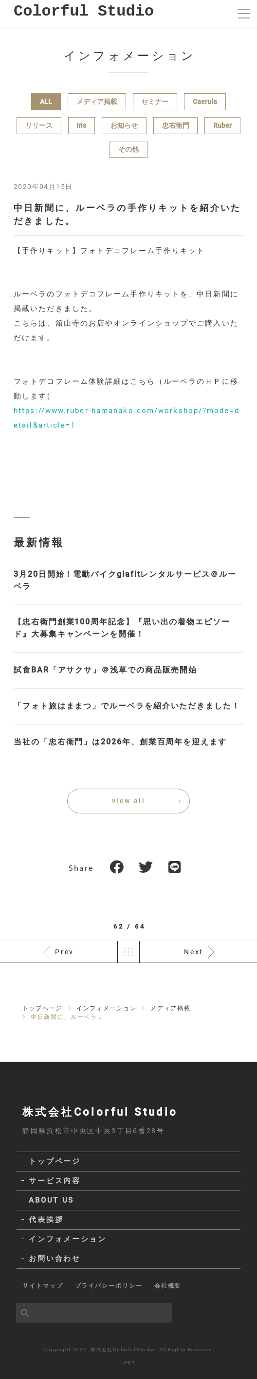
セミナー (154, 101)
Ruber (222, 125)
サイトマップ (42, 1285)
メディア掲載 (96, 101)
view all (128, 801)
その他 (128, 149)
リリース (39, 125)
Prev (64, 952)
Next (193, 952)
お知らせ (124, 125)
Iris (81, 125)
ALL (46, 101)
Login (129, 1361)
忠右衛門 (175, 125)
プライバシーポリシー (109, 1285)
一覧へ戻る (128, 952)
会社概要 (168, 1285)
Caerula (205, 101)
